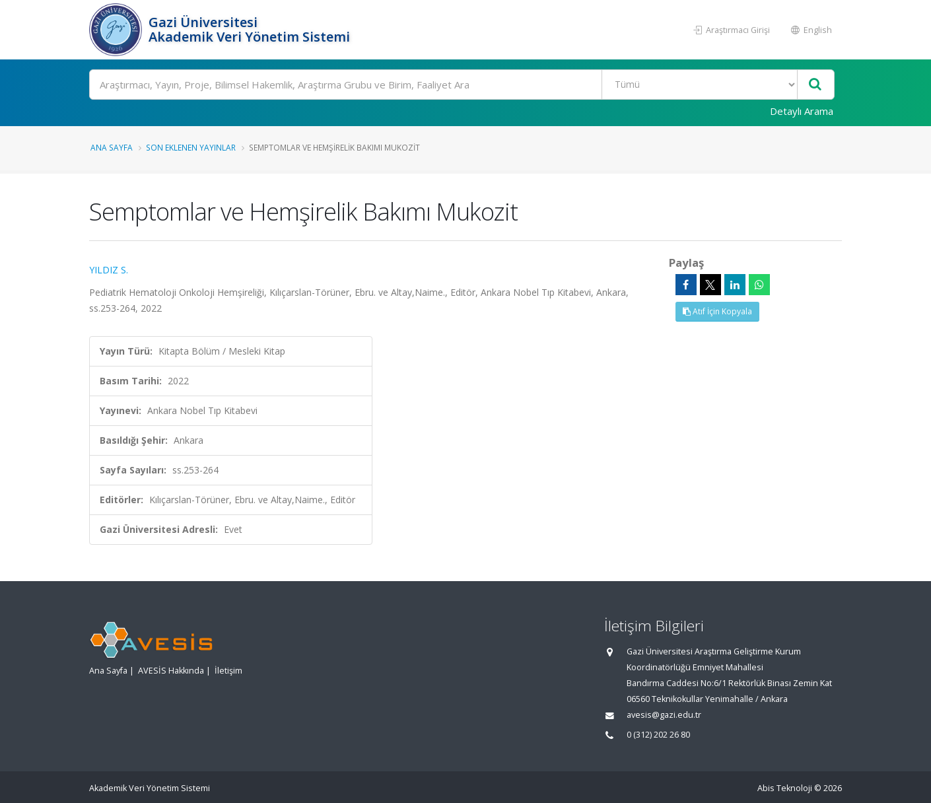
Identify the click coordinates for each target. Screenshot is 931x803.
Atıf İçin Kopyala (717, 311)
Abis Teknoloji (784, 788)
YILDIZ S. (108, 269)
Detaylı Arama (801, 111)
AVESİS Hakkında (171, 670)
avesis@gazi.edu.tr (664, 714)
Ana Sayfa (111, 147)
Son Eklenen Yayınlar (191, 147)
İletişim (228, 670)
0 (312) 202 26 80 (658, 734)
